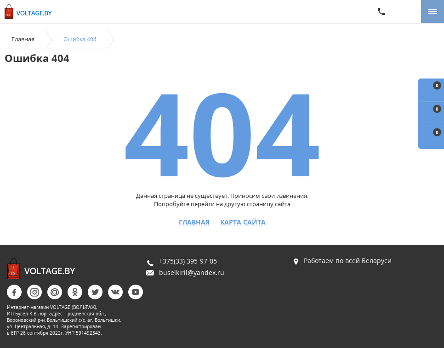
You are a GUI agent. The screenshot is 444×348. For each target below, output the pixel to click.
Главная (22, 39)
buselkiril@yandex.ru (191, 272)
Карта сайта (243, 222)
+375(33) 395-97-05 (188, 261)
